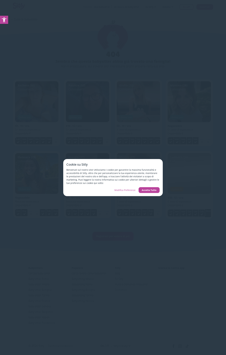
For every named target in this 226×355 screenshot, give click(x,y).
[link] (4, 20)
